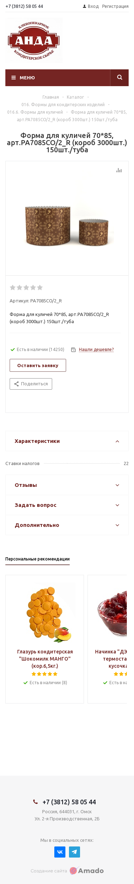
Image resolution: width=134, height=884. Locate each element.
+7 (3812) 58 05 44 (24, 6)
